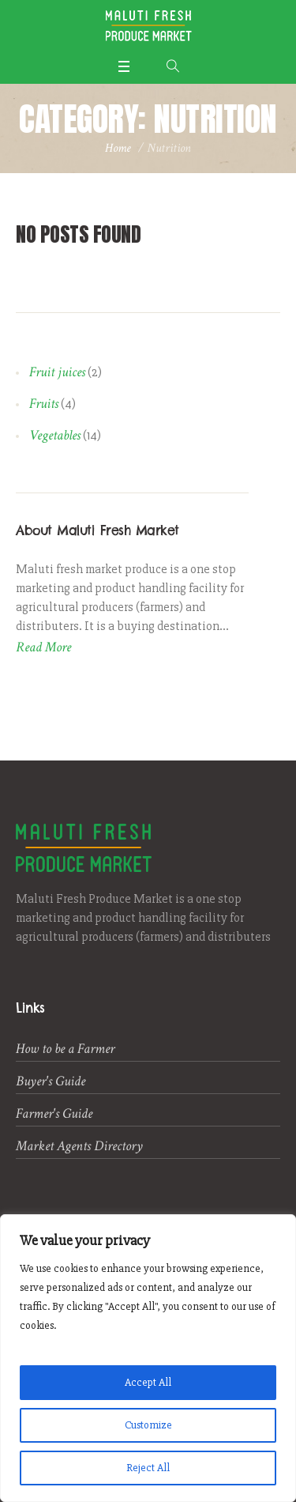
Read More (43, 647)
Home (118, 148)
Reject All (148, 1467)
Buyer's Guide (50, 1081)
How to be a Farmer (65, 1049)
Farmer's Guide (54, 1113)
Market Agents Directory (79, 1146)
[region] (148, 1358)
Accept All (148, 1382)
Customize (148, 1425)
